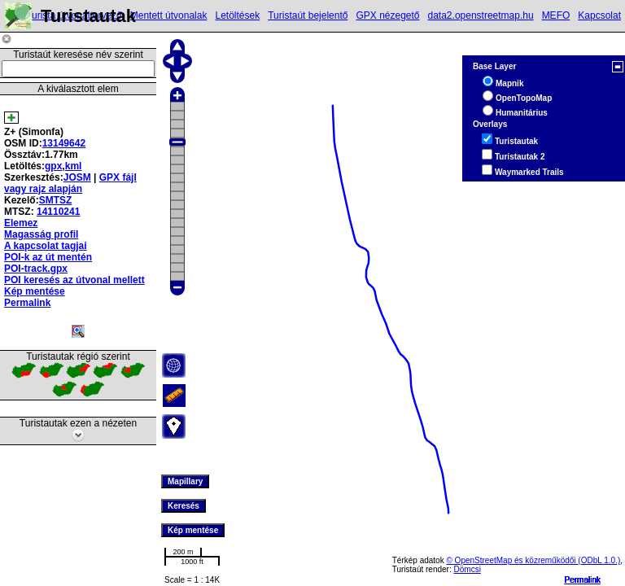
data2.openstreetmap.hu (481, 15)
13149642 (63, 143)
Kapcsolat (599, 15)
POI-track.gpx (36, 268)
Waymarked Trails (529, 172)
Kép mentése (34, 291)
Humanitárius (522, 112)
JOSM (77, 177)
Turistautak (516, 141)
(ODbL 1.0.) (599, 560)
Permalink (583, 579)
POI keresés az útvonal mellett (74, 280)
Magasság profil (41, 234)
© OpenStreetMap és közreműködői (512, 560)
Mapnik (509, 83)
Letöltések (237, 15)
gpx (53, 166)
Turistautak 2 (520, 156)
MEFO (556, 15)
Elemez (20, 223)
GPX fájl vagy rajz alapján (70, 183)
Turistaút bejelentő (307, 15)
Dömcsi (467, 569)
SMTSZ (55, 200)
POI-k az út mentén (48, 257)
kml (73, 166)
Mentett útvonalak (169, 15)
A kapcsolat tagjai (45, 245)
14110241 (58, 211)
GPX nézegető (387, 15)
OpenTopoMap (524, 98)
